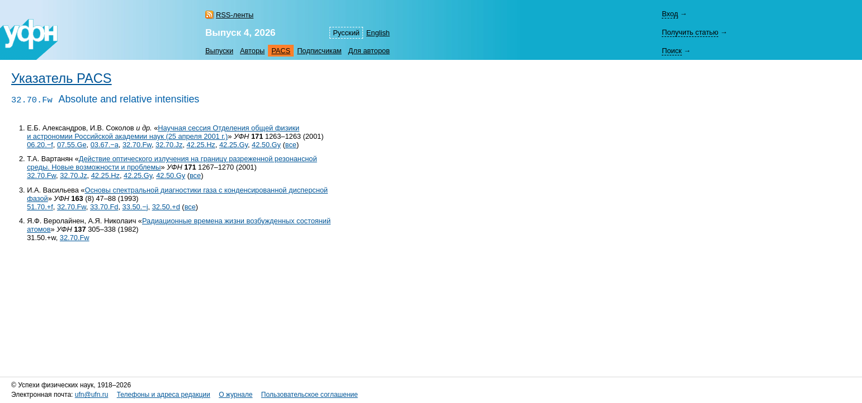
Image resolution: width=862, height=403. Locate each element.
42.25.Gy (233, 144)
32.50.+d (166, 207)
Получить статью (690, 32)
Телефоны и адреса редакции (163, 395)
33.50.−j (135, 207)
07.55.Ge (72, 144)
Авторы (252, 50)
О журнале (235, 395)
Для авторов (369, 50)
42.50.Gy (266, 144)
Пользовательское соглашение (309, 395)
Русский (346, 33)
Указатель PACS (61, 78)
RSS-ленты (234, 15)
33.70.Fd (104, 207)
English (378, 33)
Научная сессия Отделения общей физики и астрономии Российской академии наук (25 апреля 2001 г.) (163, 132)
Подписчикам (319, 50)
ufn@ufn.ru (92, 395)
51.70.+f (40, 207)
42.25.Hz (201, 144)
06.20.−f (40, 144)
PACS (280, 50)
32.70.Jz (169, 144)
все (290, 144)
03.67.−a (105, 144)
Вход (670, 14)
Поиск (671, 50)
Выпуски (219, 50)
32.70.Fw (137, 144)
